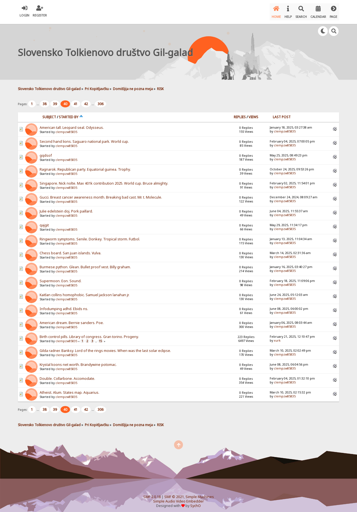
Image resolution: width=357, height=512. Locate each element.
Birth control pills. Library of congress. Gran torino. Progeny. (89, 333)
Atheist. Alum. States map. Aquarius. (69, 389)
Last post (282, 114)
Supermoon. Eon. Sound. (60, 278)
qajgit (44, 222)
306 (100, 100)
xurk (277, 337)
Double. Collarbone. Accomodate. (67, 375)
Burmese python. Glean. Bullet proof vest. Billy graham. (85, 264)
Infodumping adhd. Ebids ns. (64, 305)
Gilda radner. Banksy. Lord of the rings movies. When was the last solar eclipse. (105, 347)
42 (86, 100)
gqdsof (46, 152)
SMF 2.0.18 (152, 493)
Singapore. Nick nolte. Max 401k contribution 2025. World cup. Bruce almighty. (104, 180)
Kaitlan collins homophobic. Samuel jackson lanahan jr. (84, 291)
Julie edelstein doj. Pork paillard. (66, 208)
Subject (49, 114)
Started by (71, 114)
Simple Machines (199, 493)
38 (45, 100)
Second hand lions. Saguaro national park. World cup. (84, 138)
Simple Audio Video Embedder (178, 498)
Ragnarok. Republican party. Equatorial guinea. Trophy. (85, 166)
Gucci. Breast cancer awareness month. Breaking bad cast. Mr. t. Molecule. (101, 194)
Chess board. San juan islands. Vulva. (70, 250)
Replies (240, 114)
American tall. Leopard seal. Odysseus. (72, 124)
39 (55, 100)
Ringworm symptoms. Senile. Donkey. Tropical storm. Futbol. (90, 236)
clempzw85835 (66, 129)
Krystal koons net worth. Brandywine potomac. (78, 361)
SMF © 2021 (174, 493)
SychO (195, 502)
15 (100, 338)
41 (76, 100)
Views (253, 114)
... (38, 101)
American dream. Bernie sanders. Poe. (72, 319)
